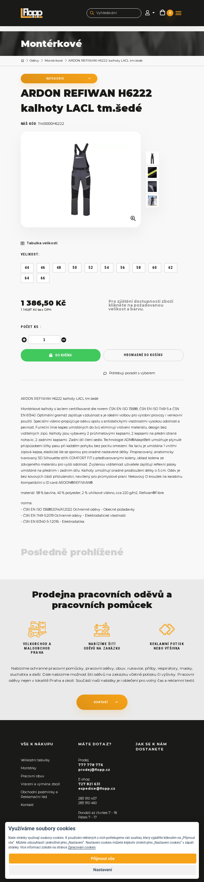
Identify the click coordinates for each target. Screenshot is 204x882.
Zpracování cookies (81, 847)
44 (27, 267)
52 (90, 267)
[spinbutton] (44, 339)
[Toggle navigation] (178, 13)
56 (122, 267)
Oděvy (34, 60)
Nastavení (102, 869)
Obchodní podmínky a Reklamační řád (39, 794)
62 (170, 267)
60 (154, 267)
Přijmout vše (102, 858)
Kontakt (27, 805)
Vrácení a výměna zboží (40, 784)
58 (138, 267)
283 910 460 (87, 803)
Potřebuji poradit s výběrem (129, 373)
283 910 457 (87, 798)
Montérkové (54, 60)
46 (43, 267)
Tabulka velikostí (39, 243)
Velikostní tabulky (35, 760)
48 (59, 267)
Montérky (28, 768)
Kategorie (55, 78)
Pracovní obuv (32, 776)
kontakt (101, 702)
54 (106, 267)
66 (43, 278)
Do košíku (60, 355)
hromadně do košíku (143, 355)
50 (74, 267)
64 (27, 278)
